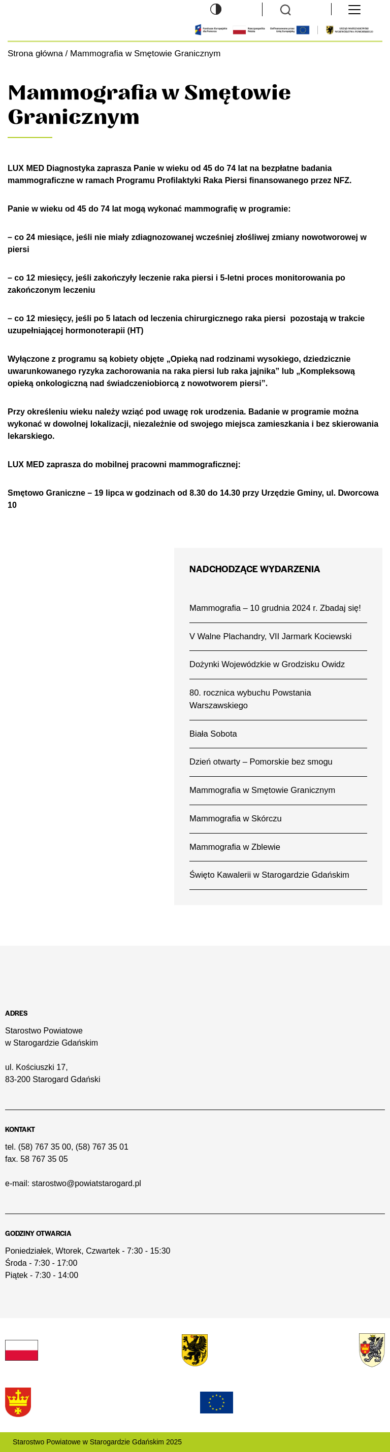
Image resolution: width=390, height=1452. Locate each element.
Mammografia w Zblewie (234, 847)
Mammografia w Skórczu (235, 818)
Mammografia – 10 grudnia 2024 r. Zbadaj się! (275, 608)
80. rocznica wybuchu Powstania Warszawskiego (250, 699)
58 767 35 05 (44, 1159)
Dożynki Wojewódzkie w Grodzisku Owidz (267, 664)
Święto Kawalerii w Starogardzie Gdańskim (269, 875)
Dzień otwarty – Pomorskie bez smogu (261, 762)
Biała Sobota (213, 734)
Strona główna (35, 53)
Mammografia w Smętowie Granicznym (262, 790)
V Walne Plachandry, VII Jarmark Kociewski (270, 636)
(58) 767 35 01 (102, 1147)
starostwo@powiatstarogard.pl (86, 1183)
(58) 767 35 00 (44, 1147)
